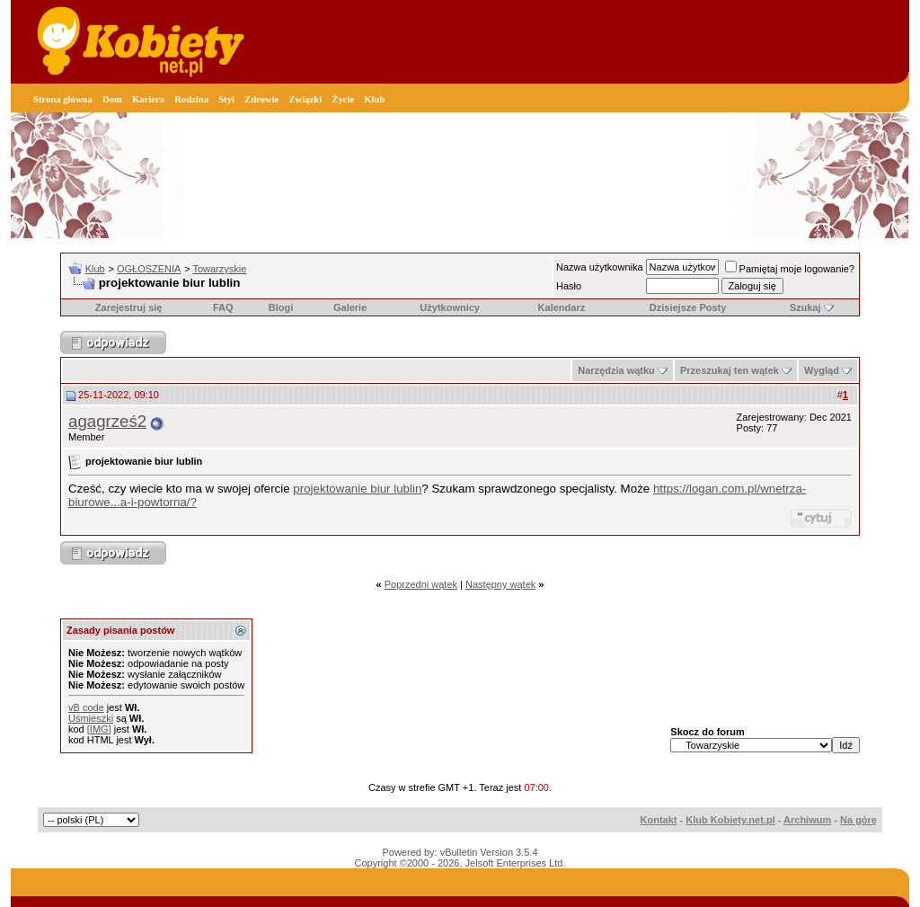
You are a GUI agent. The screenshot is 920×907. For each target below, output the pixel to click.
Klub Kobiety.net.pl (730, 819)
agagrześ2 (107, 421)
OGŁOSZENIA (149, 268)
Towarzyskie (219, 268)
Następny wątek (500, 584)
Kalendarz (562, 307)
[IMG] (99, 729)
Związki (305, 99)
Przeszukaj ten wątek (729, 370)
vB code (86, 707)
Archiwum (807, 819)
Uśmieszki (90, 718)
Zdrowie (261, 99)
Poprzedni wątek (421, 584)
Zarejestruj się (129, 307)
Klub (374, 99)
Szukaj (805, 307)
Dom (112, 99)
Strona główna (63, 99)
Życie (343, 99)
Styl (226, 99)
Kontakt (659, 819)
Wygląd (821, 370)
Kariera (148, 99)
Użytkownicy (450, 307)
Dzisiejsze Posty (688, 307)
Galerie (350, 307)
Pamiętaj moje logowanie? (789, 268)
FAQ (223, 307)
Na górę (858, 819)
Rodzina (191, 99)
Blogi (281, 307)
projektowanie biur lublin (357, 488)
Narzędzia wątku (616, 370)
